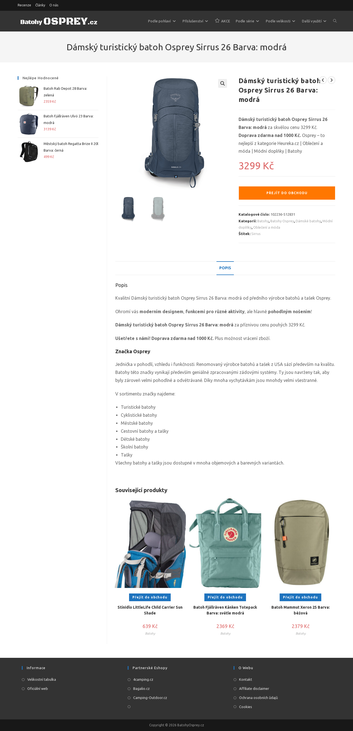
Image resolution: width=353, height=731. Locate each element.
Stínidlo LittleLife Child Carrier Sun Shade (150, 610)
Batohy (263, 221)
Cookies (245, 707)
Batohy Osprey (282, 221)
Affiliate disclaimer (254, 688)
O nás (53, 5)
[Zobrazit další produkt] (331, 80)
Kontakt (245, 679)
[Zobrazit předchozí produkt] (323, 80)
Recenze (24, 5)
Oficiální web (37, 688)
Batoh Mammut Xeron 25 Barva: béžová (300, 610)
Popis (225, 268)
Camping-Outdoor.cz (150, 698)
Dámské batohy (308, 221)
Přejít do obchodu (286, 193)
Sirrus (256, 234)
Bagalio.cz (141, 688)
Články (40, 5)
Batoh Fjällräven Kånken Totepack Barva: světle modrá (225, 610)
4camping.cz (143, 679)
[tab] (225, 268)
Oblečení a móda (266, 227)
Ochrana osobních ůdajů (258, 698)
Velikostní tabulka (41, 679)
